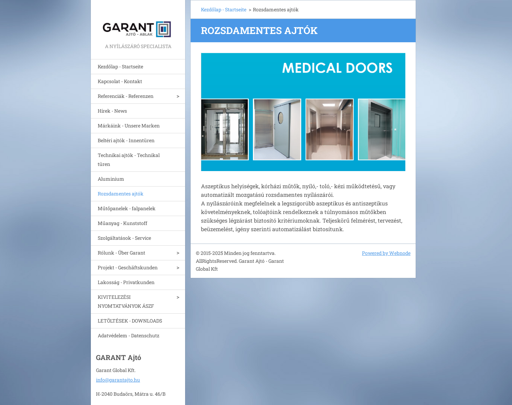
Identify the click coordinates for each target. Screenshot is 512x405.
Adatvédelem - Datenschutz (128, 335)
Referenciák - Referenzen (125, 96)
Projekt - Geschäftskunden (128, 267)
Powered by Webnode (386, 253)
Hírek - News (112, 111)
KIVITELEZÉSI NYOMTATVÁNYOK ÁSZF (126, 301)
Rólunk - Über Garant (121, 252)
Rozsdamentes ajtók (120, 193)
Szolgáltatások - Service (124, 238)
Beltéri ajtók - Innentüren (126, 140)
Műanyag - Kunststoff (122, 223)
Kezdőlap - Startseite (120, 66)
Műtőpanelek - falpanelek (127, 208)
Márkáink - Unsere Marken (129, 125)
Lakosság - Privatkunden (126, 282)
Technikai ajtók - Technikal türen (129, 159)
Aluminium (111, 179)
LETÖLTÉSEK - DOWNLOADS (130, 320)
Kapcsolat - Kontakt (120, 81)
